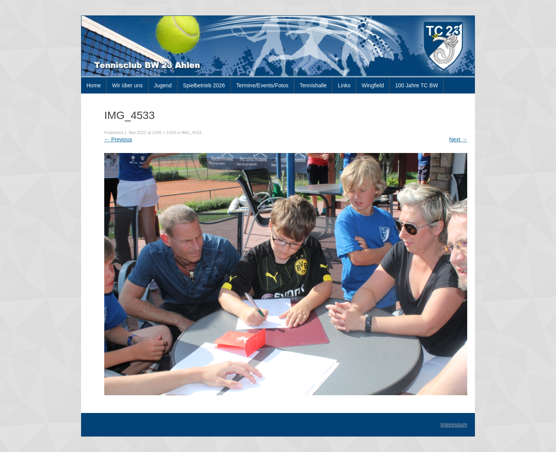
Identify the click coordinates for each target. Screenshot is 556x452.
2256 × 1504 (164, 132)
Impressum (454, 424)
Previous (118, 139)
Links (344, 85)
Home (93, 85)
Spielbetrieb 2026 (204, 85)
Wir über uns (127, 85)
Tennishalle (313, 85)
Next (458, 139)
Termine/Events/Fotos (262, 85)
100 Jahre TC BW (416, 85)
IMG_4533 (191, 132)
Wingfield (373, 85)
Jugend (163, 85)
